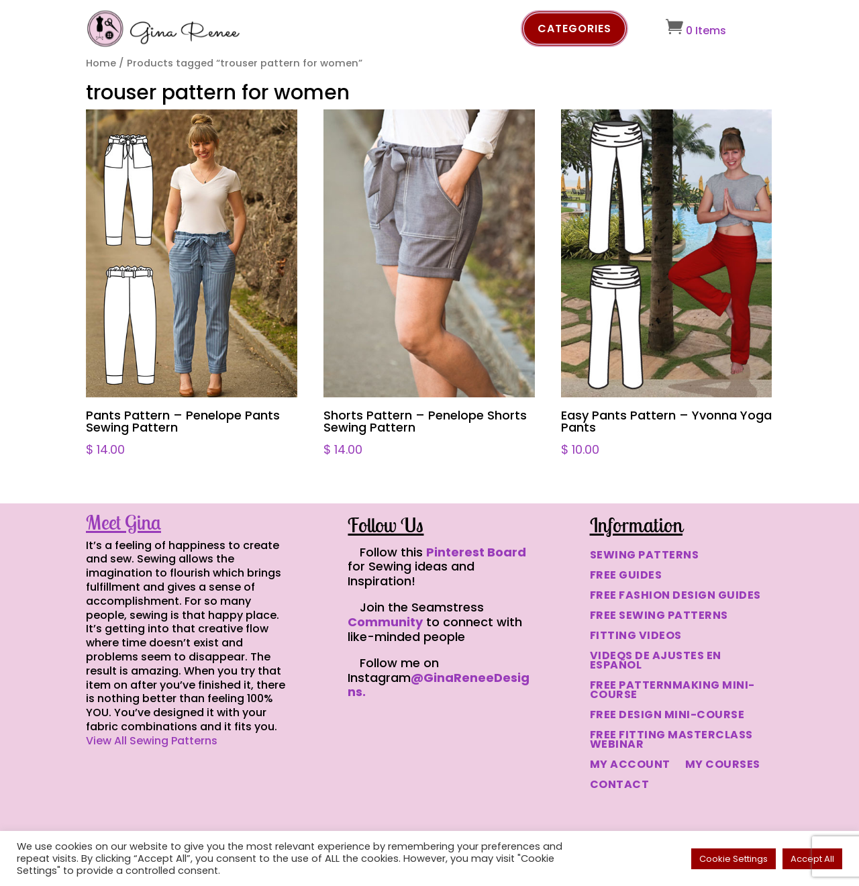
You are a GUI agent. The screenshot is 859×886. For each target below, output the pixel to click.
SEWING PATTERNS (644, 556)
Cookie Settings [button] (733, 858)
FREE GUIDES (626, 577)
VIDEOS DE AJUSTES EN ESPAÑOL (655, 662)
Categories (574, 28)
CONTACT (620, 786)
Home (101, 63)
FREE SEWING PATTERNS (659, 617)
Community (385, 621)
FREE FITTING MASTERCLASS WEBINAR (671, 741)
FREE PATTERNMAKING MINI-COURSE (672, 691)
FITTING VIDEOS (636, 637)
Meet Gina (123, 522)
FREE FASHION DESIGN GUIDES (675, 597)
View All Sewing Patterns (151, 740)
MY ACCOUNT (630, 766)
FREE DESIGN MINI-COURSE (667, 716)
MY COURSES (722, 766)
